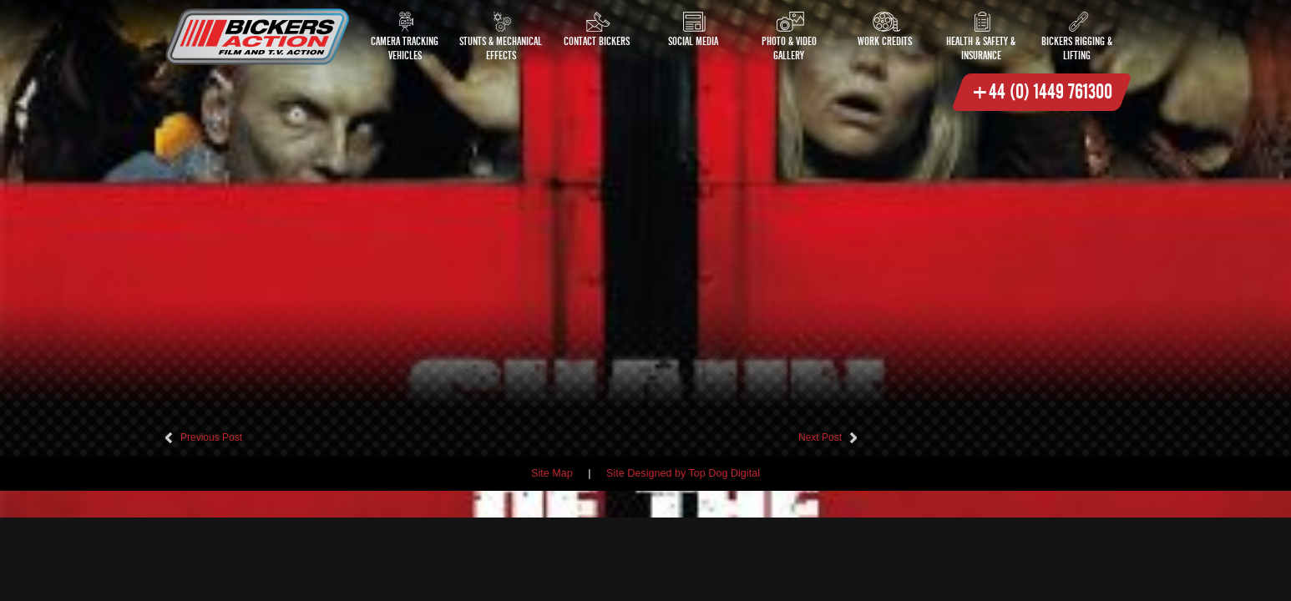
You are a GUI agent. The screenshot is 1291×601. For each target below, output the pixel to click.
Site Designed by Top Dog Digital (683, 473)
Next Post (820, 437)
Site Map (552, 473)
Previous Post (211, 437)
